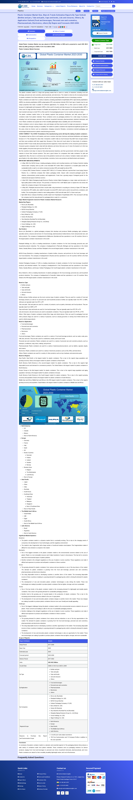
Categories (49, 6)
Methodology (22, 775)
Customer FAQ (41, 772)
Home (33, 6)
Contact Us (90, 6)
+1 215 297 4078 (35, 1)
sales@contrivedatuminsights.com (51, 1)
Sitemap (20, 779)
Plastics (95, 11)
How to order (41, 775)
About (20, 766)
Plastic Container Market (108, 11)
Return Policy (41, 779)
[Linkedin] (114, 2)
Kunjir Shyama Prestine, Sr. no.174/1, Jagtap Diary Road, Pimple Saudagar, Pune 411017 (70, 771)
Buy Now (102, 56)
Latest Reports (60, 6)
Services (40, 6)
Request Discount (98, 70)
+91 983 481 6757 (24, 1)
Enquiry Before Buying (100, 74)
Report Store (22, 772)
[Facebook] (110, 2)
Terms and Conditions (43, 769)
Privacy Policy (41, 766)
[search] (113, 6)
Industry (87, 11)
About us (82, 6)
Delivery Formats (42, 782)
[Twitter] (112, 2)
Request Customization (100, 65)
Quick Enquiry (103, 1)
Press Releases (72, 6)
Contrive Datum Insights (64, 766)
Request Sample (102, 33)
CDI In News (21, 782)
